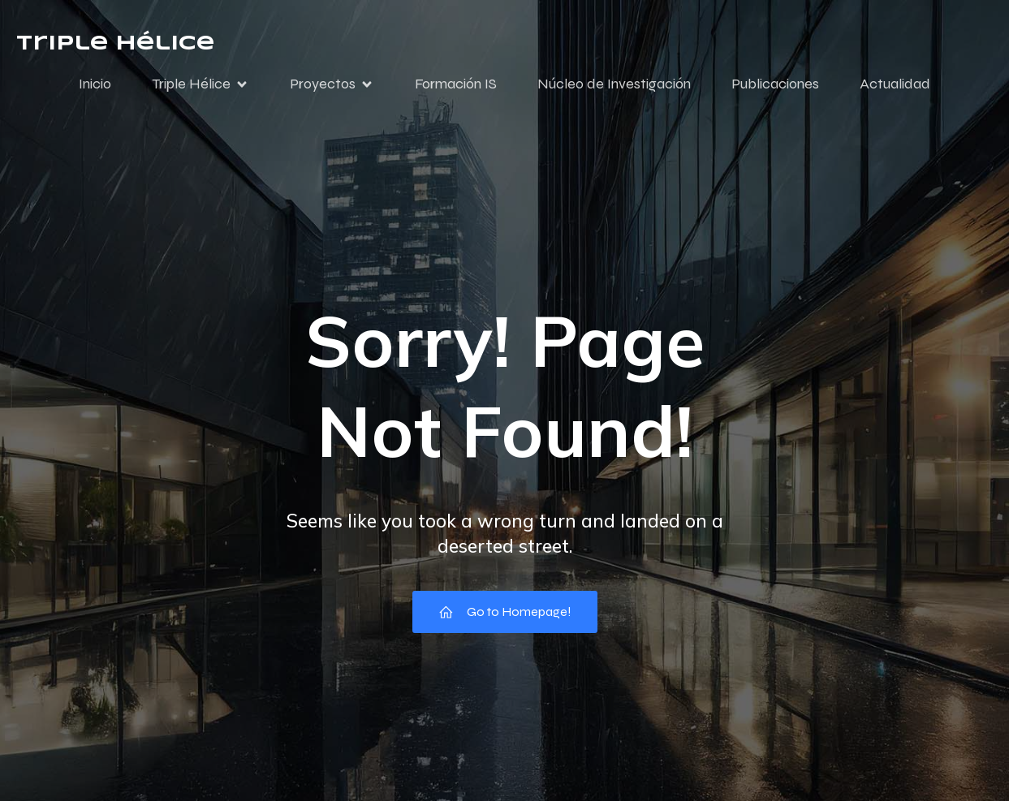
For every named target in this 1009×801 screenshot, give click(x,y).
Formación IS (456, 84)
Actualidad (895, 84)
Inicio (95, 84)
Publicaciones (775, 84)
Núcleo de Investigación (614, 84)
